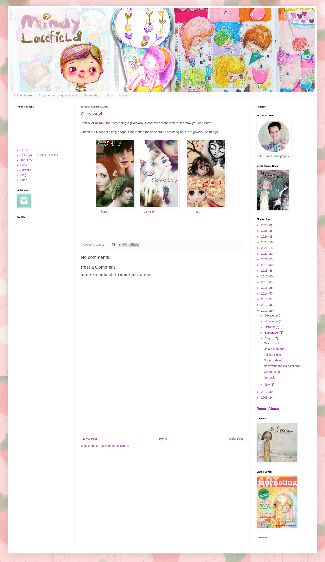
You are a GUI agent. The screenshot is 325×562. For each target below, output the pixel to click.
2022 (264, 247)
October (270, 327)
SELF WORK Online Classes (39, 155)
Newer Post (89, 438)
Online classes (22, 95)
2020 (264, 259)
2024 (264, 236)
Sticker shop (92, 95)
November (271, 321)
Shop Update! (273, 360)
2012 (264, 304)
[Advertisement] (162, 401)
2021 (264, 253)
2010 (264, 392)
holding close (272, 354)
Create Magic (272, 371)
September (271, 332)
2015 (264, 287)
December (271, 315)
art (198, 211)
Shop (23, 180)
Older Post (236, 438)
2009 (264, 397)
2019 (264, 265)
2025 (264, 230)
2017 (264, 276)
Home (123, 95)
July (267, 384)
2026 (264, 225)
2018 (264, 270)
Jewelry (149, 211)
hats (104, 211)
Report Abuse (268, 408)
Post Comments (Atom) (114, 445)
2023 (264, 242)
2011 (264, 310)
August (269, 338)
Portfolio (25, 170)
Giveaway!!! (271, 343)
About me (26, 160)
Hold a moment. (274, 349)
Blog (23, 175)
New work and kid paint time (282, 366)
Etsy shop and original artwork (58, 95)
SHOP (24, 150)
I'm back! (270, 377)
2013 (264, 299)
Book (109, 95)
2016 (264, 282)
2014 (264, 293)
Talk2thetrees (108, 123)
